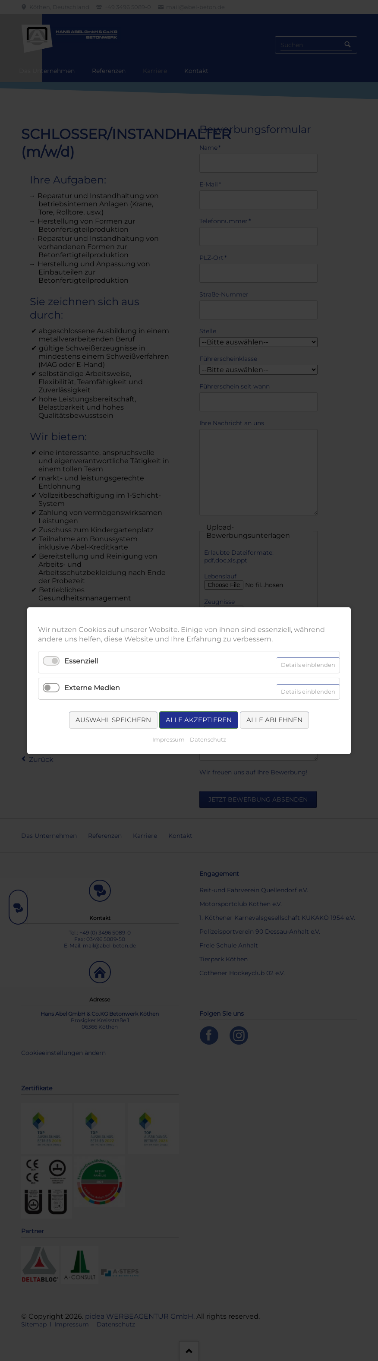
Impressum (168, 739)
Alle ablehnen (274, 720)
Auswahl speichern (113, 720)
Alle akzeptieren (199, 720)
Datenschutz (208, 739)
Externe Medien (92, 687)
